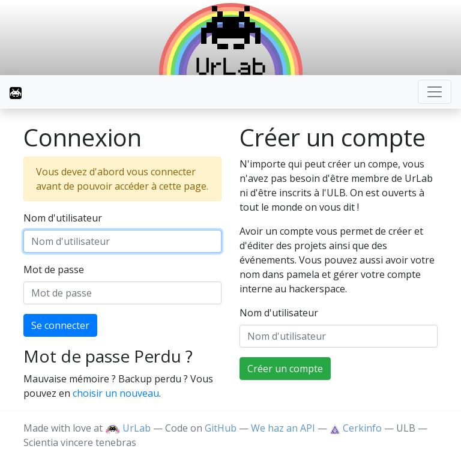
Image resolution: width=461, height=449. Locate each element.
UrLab (128, 428)
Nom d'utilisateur (62, 217)
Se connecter (60, 325)
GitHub (221, 428)
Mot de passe (53, 269)
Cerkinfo (357, 428)
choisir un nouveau (116, 393)
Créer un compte (285, 368)
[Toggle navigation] (434, 92)
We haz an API (283, 428)
